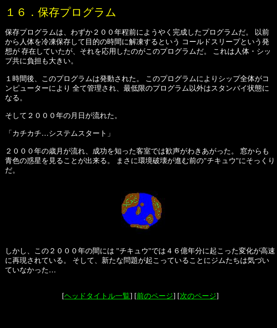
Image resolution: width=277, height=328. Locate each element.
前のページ (155, 296)
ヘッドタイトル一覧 (97, 296)
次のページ (198, 296)
